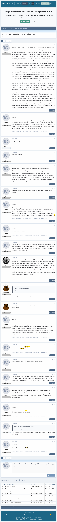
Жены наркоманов (35, 488)
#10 (54, 257)
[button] (27, 3)
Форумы (24, 3)
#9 (54, 242)
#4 (54, 152)
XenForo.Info (24, 518)
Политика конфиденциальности (31, 514)
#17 (54, 387)
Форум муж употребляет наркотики (13, 502)
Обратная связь (9, 514)
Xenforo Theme (22, 519)
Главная (19, 3)
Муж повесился (8, 495)
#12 (54, 303)
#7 (54, 202)
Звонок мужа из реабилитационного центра (15, 498)
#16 (54, 374)
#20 (54, 441)
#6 (54, 188)
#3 (54, 138)
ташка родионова (6, 123)
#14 (54, 344)
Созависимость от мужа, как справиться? (15, 488)
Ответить (53, 110)
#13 (54, 317)
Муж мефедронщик (9, 491)
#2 (54, 115)
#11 (54, 285)
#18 (54, 404)
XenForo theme (33, 519)
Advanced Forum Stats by (28, 517)
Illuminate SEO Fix (26, 512)
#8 (54, 225)
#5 (54, 165)
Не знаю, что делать (10, 486)
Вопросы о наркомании (36, 493)
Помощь (42, 514)
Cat (6, 265)
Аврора (4, 36)
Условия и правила (19, 514)
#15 (54, 359)
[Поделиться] (53, 45)
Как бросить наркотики (36, 486)
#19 (54, 423)
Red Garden (6, 292)
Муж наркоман (8, 493)
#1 (54, 44)
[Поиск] (53, 3)
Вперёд (8, 41)
